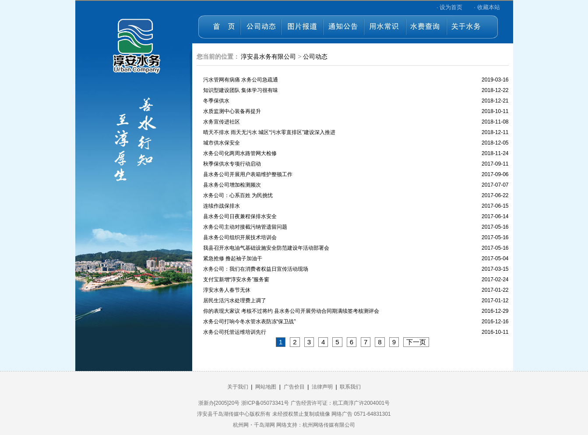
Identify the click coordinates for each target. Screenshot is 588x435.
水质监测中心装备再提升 (232, 111)
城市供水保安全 (221, 143)
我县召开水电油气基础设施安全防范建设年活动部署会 (266, 248)
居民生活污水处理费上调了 (234, 300)
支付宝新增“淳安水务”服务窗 (236, 279)
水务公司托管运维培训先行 (234, 332)
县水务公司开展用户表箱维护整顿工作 (247, 174)
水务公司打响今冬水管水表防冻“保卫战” (249, 321)
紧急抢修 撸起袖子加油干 (232, 258)
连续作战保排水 (221, 206)
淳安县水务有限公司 (268, 56)
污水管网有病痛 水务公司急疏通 (240, 80)
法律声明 (322, 387)
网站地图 (265, 387)
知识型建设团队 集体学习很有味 (240, 90)
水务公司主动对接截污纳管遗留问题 (245, 227)
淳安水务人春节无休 (226, 290)
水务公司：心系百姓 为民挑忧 (238, 195)
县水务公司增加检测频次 (232, 185)
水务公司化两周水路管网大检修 (240, 153)
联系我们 (350, 387)
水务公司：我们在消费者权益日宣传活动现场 (255, 269)
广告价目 (294, 387)
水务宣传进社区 (221, 122)
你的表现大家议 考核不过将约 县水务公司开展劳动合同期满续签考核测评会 (291, 311)
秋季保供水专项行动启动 (232, 164)
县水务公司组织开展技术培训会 (240, 237)
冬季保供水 (216, 101)
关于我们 (237, 387)
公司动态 (315, 56)
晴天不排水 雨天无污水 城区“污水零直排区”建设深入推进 (269, 132)
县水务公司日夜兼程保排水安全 (240, 216)
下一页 (416, 342)
